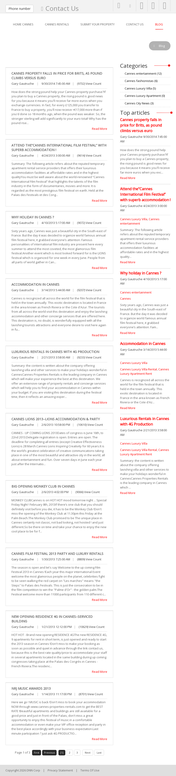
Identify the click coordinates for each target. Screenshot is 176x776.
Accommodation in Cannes (35, 284)
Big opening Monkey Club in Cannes (43, 486)
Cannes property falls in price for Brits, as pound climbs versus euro (141, 125)
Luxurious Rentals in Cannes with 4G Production (55, 352)
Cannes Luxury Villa (140, 88)
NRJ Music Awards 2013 (31, 688)
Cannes (125, 298)
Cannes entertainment (143, 73)
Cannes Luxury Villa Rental (138, 369)
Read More (99, 129)
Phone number (19, 8)
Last (99, 752)
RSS (168, 73)
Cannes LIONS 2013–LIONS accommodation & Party (55, 419)
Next (88, 752)
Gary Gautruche (22, 83)
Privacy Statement (60, 770)
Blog (22, 46)
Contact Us (62, 8)
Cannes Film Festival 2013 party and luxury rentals (57, 553)
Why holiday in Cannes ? (32, 217)
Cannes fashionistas (141, 81)
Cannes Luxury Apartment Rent (144, 371)
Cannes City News (139, 103)
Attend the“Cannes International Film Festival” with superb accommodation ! (145, 194)
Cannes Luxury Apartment (145, 96)
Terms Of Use (89, 770)
